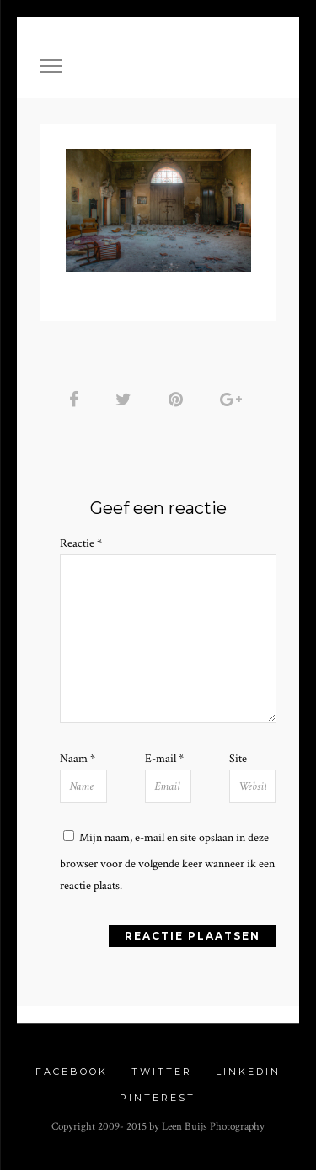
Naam (77, 758)
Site (238, 758)
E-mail (164, 758)
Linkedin (248, 1071)
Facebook (71, 1071)
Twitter (161, 1071)
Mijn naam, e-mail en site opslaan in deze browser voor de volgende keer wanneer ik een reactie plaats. (167, 861)
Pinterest (157, 1098)
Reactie (81, 543)
